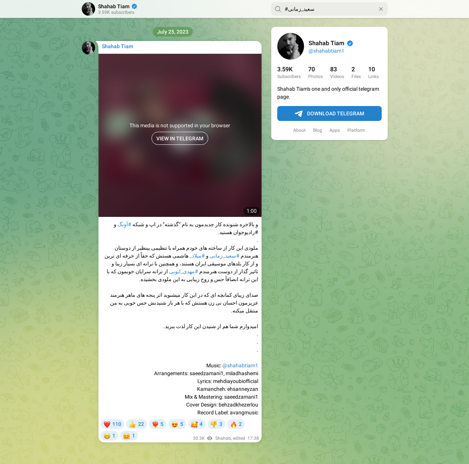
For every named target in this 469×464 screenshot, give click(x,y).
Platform (356, 130)
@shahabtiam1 (326, 51)
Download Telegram (329, 113)
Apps (334, 130)
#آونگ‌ (124, 224)
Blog (317, 130)
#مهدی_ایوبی (183, 271)
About (299, 130)
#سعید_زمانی (225, 256)
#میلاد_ (197, 256)
